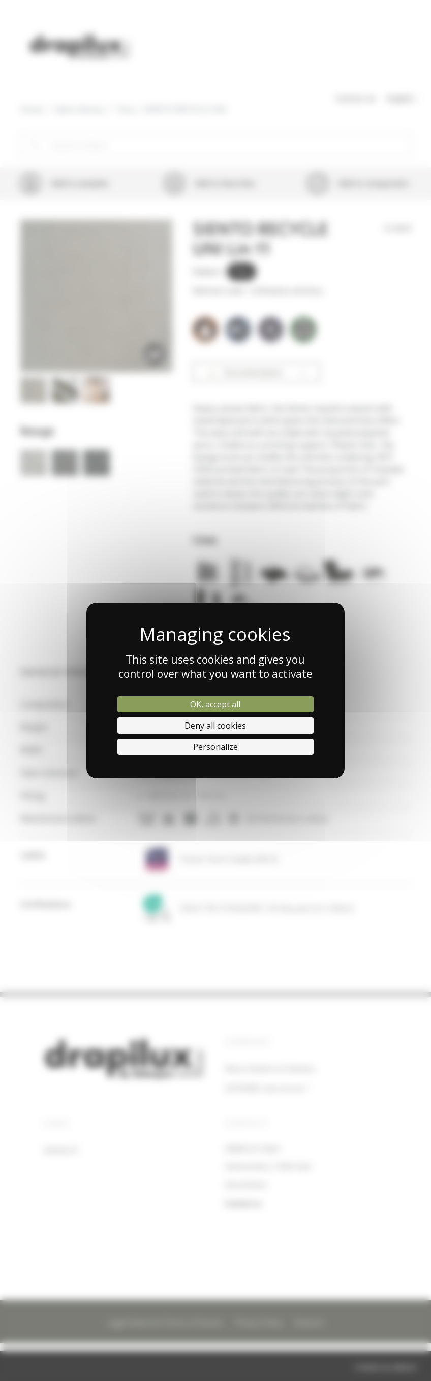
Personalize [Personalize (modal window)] (215, 746)
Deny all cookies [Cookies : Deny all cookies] (215, 725)
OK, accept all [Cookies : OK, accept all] (215, 704)
